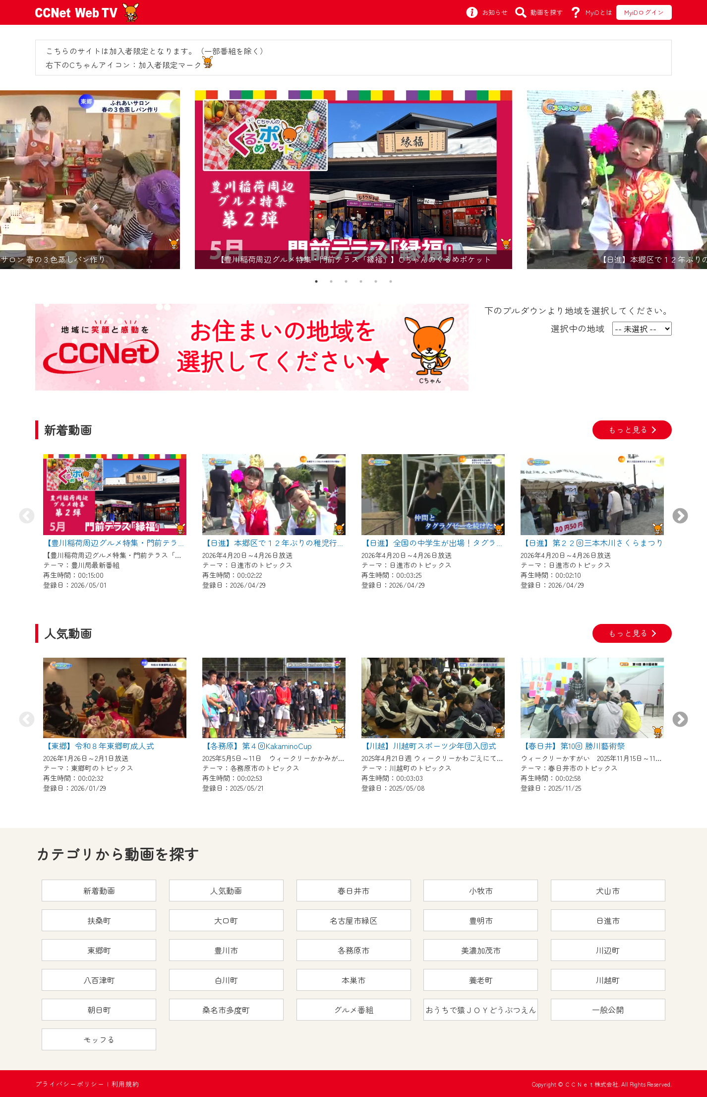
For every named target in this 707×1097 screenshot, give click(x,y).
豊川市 (226, 950)
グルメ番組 (353, 1010)
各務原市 (353, 950)
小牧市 (481, 890)
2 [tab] (331, 281)
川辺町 (608, 950)
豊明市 (481, 920)
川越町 (608, 980)
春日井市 (353, 890)
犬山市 (608, 890)
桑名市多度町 (226, 1010)
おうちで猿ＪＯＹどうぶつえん (480, 1010)
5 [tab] (376, 281)
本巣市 (353, 980)
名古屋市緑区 (353, 920)
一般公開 (608, 1010)
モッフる (99, 1039)
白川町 (226, 980)
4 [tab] (361, 281)
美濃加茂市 (481, 950)
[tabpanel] (353, 179)
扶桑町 (99, 920)
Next (680, 517)
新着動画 (99, 890)
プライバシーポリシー (70, 1084)
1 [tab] (316, 281)
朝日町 (99, 1010)
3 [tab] (346, 281)
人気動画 (226, 890)
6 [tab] (391, 281)
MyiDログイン (644, 12)
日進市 (608, 920)
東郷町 (99, 950)
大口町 (226, 920)
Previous (27, 517)
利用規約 (125, 1084)
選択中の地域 (577, 328)
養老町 (481, 980)
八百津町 (99, 980)
